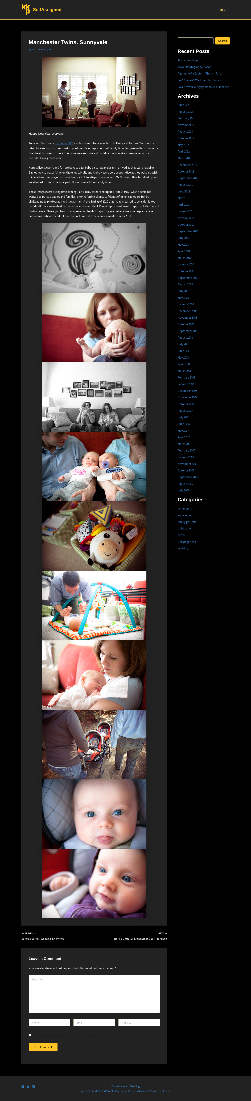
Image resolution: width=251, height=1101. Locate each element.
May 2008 (183, 357)
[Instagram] (33, 1086)
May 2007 (183, 431)
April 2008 (184, 364)
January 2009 (186, 304)
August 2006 (185, 484)
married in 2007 (64, 143)
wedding (183, 548)
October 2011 (186, 171)
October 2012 (186, 138)
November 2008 (187, 317)
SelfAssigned (47, 9)
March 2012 (184, 158)
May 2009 (183, 298)
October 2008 (186, 324)
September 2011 (188, 178)
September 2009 (188, 278)
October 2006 (186, 470)
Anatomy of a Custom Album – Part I (200, 73)
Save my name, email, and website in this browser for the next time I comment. (74, 1035)
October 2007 (186, 404)
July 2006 (183, 490)
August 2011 (185, 185)
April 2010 (184, 251)
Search (181, 34)
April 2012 (184, 151)
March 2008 (184, 371)
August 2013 (185, 131)
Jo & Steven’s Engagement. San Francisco (203, 87)
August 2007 (185, 411)
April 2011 (184, 205)
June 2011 (184, 191)
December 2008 (187, 311)
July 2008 (183, 344)
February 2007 (186, 450)
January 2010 (186, 264)
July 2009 (183, 291)
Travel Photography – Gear (194, 67)
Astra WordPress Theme (156, 1091)
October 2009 (186, 271)
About (223, 10)
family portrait (187, 522)
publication (185, 528)
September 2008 (188, 331)
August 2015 (185, 112)
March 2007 (184, 444)
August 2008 (185, 337)
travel (181, 535)
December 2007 (187, 391)
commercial (185, 508)
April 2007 (184, 437)
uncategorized (187, 542)
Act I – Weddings (188, 60)
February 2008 (186, 377)
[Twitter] (28, 1086)
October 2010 (186, 225)
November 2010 (187, 218)
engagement (186, 515)
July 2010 (183, 238)
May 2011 (183, 198)
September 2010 (188, 231)
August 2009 (185, 284)
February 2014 (186, 118)
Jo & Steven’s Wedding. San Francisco (201, 80)
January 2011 (186, 211)
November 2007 (187, 397)
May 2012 (183, 145)
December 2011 (187, 165)
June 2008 (184, 351)
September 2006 (188, 477)
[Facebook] (22, 1086)
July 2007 (183, 417)
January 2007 (186, 457)
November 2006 (187, 464)
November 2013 (187, 125)
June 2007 (184, 424)
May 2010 (183, 245)
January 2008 (186, 384)
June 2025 (184, 105)
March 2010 (184, 258)
